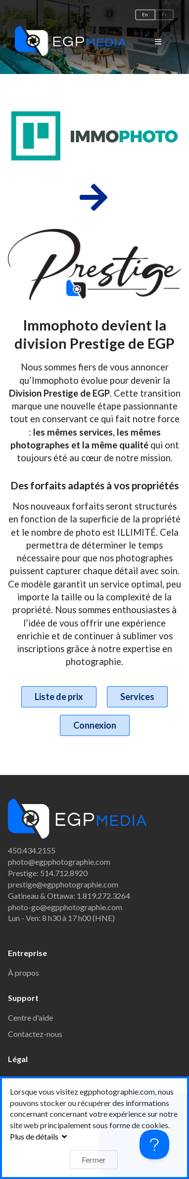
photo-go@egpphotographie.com (65, 907)
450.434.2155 (31, 850)
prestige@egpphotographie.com (63, 884)
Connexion (94, 725)
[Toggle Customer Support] (154, 1144)
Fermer (94, 1159)
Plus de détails (39, 1136)
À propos (23, 972)
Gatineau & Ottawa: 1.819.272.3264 (69, 895)
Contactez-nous (35, 1033)
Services (137, 696)
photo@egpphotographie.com (59, 861)
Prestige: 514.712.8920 (48, 873)
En (145, 14)
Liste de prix (59, 696)
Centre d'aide (30, 1017)
